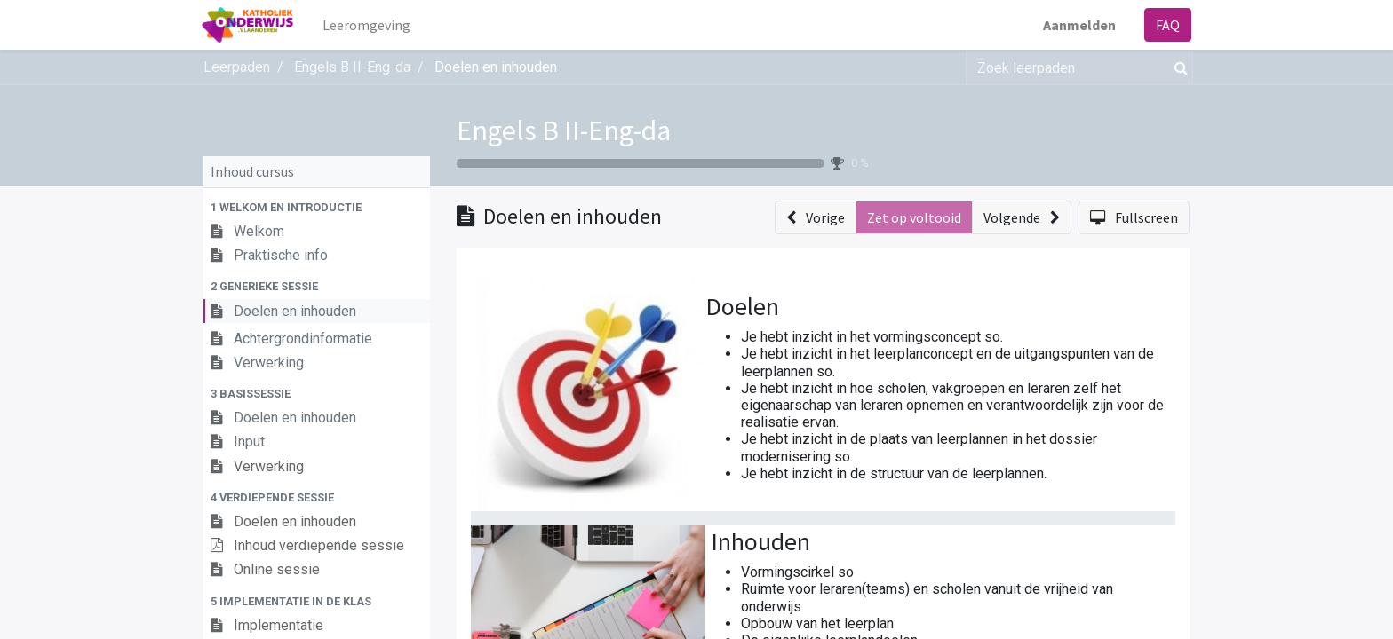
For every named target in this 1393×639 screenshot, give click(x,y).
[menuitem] (369, 25)
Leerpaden (236, 67)
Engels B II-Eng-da (564, 130)
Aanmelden (1077, 25)
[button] (316, 207)
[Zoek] (1177, 67)
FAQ (1166, 25)
